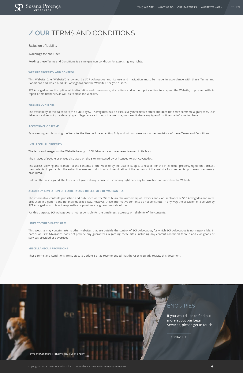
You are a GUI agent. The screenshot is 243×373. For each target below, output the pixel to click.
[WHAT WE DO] (165, 7)
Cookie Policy (77, 353)
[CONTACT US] (179, 337)
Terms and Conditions (40, 353)
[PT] (232, 7)
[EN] (238, 7)
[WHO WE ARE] (145, 7)
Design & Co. (122, 366)
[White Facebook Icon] (212, 366)
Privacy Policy (61, 353)
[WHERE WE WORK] (211, 7)
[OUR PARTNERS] (187, 7)
